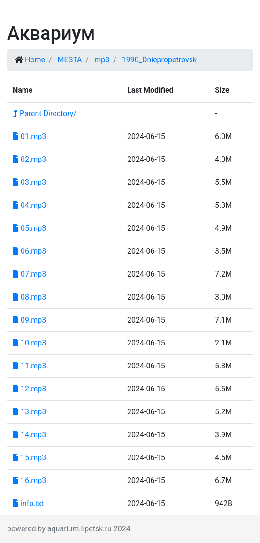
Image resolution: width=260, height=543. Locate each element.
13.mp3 (29, 411)
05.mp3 (29, 228)
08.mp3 (29, 297)
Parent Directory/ (44, 113)
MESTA (70, 59)
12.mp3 (29, 388)
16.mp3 (29, 480)
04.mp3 (29, 205)
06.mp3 (29, 251)
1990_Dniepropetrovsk (159, 59)
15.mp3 (29, 457)
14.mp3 (29, 434)
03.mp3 (29, 182)
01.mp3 (29, 136)
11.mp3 (29, 365)
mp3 (101, 59)
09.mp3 (29, 320)
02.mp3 (29, 159)
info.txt (28, 503)
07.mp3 (29, 274)
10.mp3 (29, 342)
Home (35, 59)
